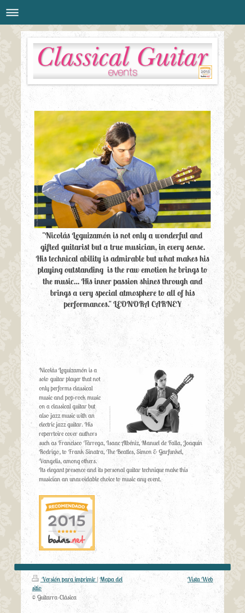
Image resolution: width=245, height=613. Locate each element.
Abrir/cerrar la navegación (122, 12)
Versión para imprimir (64, 579)
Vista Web (200, 579)
